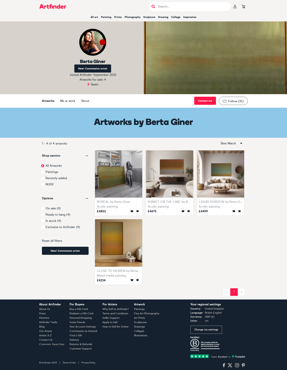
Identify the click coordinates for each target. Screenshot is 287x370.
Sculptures (140, 322)
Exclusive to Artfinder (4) (63, 227)
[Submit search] (153, 6)
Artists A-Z (45, 335)
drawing (163, 17)
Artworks (48, 101)
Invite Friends (77, 322)
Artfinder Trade (48, 322)
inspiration (189, 17)
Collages (139, 331)
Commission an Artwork (83, 331)
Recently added (56, 178)
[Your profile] (235, 6)
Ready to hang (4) (58, 214)
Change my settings (206, 329)
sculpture (149, 17)
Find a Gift (76, 335)
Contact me (205, 100)
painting (106, 17)
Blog (42, 326)
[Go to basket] (243, 6)
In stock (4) (53, 221)
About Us (44, 309)
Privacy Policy (88, 362)
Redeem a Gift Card (81, 313)
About (85, 101)
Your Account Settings (83, 326)
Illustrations (140, 335)
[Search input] (191, 6)
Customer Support (81, 348)
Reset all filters (52, 241)
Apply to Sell (109, 322)
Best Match (232, 143)
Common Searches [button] (51, 344)
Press (42, 313)
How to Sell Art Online (115, 326)
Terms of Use (69, 362)
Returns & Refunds (81, 344)
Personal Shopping (81, 317)
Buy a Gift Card (79, 309)
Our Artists (45, 331)
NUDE (50, 184)
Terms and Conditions (115, 313)
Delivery (74, 339)
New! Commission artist (92, 68)
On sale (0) (53, 208)
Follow (233, 101)
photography (132, 17)
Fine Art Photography (146, 313)
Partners (44, 317)
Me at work (67, 101)
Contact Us (46, 339)
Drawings (139, 326)
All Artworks (54, 165)
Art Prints (139, 317)
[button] (65, 156)
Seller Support (111, 317)
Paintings (52, 172)
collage (175, 17)
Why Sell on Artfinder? (115, 309)
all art (94, 17)
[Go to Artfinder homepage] (53, 6)
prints (118, 17)
